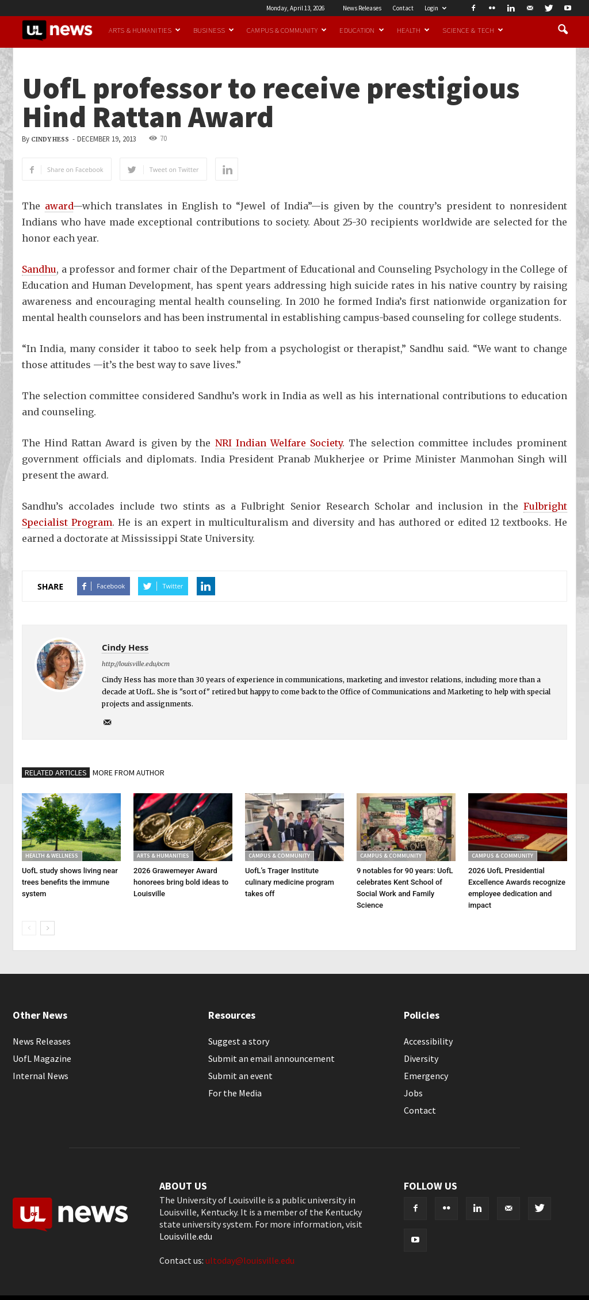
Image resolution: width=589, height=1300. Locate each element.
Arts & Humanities (145, 30)
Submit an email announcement (271, 1058)
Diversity (421, 1058)
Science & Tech (472, 30)
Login (435, 8)
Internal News (40, 1075)
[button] (562, 30)
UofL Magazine (42, 1058)
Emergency (426, 1075)
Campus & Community (287, 30)
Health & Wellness (51, 855)
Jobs (413, 1093)
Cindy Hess (50, 139)
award (59, 206)
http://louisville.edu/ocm (136, 664)
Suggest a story (238, 1041)
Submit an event (240, 1075)
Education (361, 30)
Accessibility (428, 1041)
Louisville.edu (185, 1236)
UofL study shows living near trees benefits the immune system (70, 882)
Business (213, 30)
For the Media (235, 1093)
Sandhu (39, 269)
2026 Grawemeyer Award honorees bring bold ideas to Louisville (180, 882)
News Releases (362, 8)
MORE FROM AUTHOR (129, 772)
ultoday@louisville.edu (249, 1260)
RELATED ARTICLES (56, 772)
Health (413, 30)
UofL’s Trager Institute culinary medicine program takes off (289, 882)
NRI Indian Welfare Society (278, 443)
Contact (403, 8)
